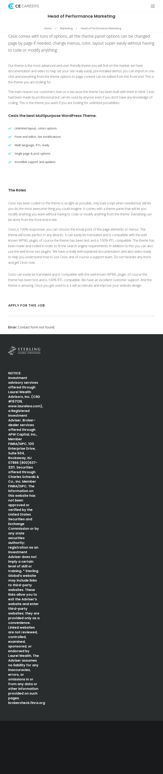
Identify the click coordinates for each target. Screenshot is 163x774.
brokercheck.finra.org (26, 702)
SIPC (23, 443)
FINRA (12, 443)
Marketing (66, 28)
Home (48, 28)
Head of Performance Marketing (81, 16)
